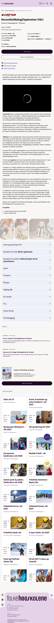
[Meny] (51, 3)
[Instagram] (2, 600)
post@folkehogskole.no (14, 608)
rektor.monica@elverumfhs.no (13, 29)
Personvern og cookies (12, 616)
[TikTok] (2, 604)
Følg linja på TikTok (8, 68)
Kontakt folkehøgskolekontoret (13, 614)
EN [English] (44, 3)
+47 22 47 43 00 (12, 606)
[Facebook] (2, 595)
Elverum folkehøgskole (10, 10)
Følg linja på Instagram (9, 63)
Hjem (2, 10)
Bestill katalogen (27, 383)
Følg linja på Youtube (9, 66)
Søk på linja (27, 51)
